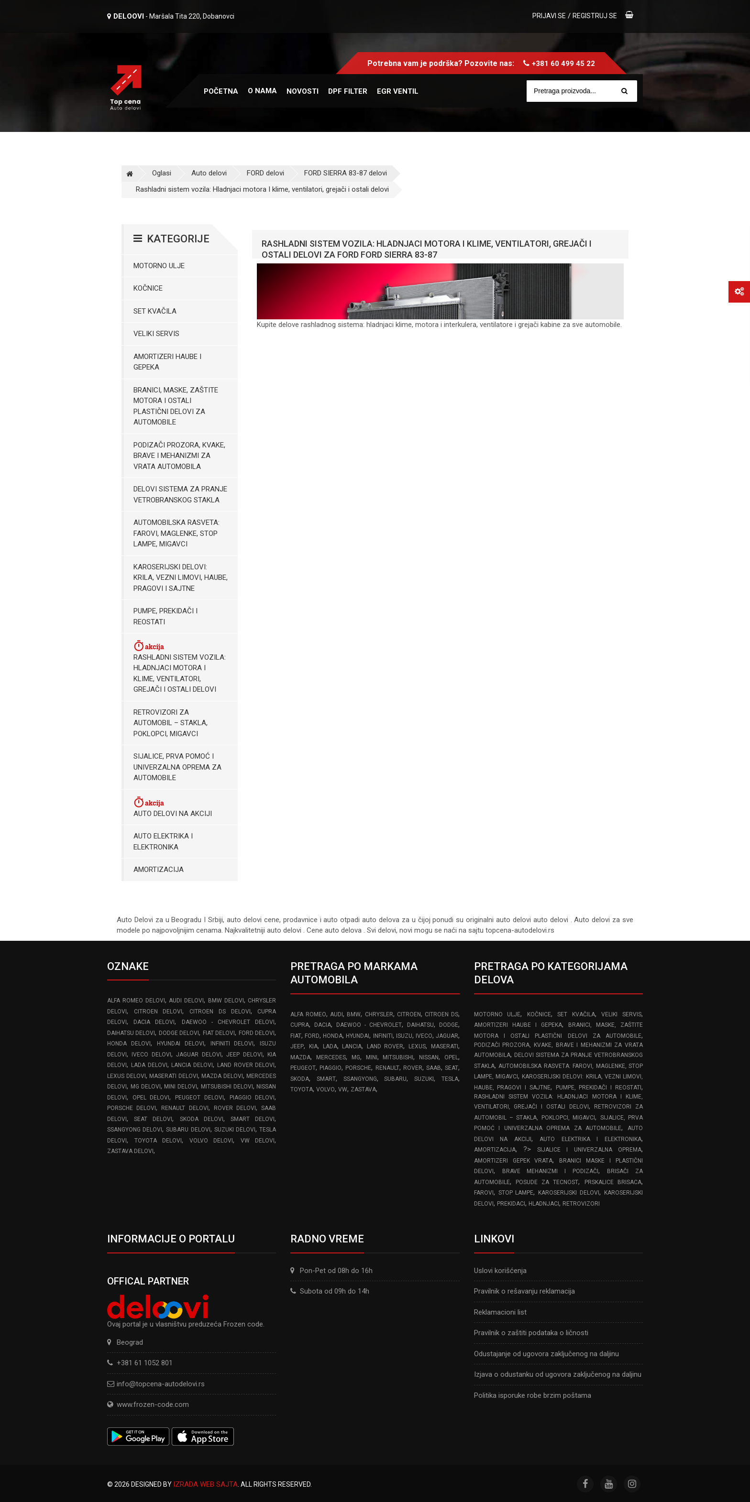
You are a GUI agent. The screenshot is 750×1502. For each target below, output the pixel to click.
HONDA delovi (129, 1043)
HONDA (332, 1036)
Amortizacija (158, 869)
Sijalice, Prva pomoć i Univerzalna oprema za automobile (177, 767)
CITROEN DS (441, 1014)
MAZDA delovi (222, 1076)
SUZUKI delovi (234, 1129)
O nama (262, 91)
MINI (371, 1057)
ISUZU (404, 1036)
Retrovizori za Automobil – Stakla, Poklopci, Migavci (170, 723)
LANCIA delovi (192, 1065)
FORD (312, 1036)
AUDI (336, 1014)
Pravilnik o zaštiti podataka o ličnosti (531, 1332)
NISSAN (429, 1057)
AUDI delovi (186, 1000)
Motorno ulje (159, 265)
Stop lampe (516, 1192)
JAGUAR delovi (198, 1054)
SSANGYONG (360, 1079)
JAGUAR (447, 1036)
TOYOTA (301, 1089)
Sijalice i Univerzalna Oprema (589, 1149)
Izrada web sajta (205, 1484)
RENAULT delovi (184, 1108)
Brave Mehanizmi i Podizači (550, 1171)
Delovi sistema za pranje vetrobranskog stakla (180, 494)
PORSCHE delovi (131, 1108)
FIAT (295, 1036)
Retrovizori (581, 1203)
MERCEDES (331, 1057)
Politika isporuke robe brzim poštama (532, 1395)
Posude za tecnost (547, 1182)
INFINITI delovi (232, 1043)
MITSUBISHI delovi (227, 1086)
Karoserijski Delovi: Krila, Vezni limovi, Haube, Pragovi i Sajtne (180, 578)
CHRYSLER (379, 1014)
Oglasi (161, 173)
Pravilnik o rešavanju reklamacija (524, 1291)
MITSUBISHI (398, 1057)
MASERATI (444, 1046)
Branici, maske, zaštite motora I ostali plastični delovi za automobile (175, 406)
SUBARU (395, 1079)
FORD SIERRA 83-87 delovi (345, 173)
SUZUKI (424, 1079)
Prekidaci (511, 1203)
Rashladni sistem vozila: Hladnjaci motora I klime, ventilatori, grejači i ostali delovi (262, 189)
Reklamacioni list (500, 1312)
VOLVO (325, 1089)
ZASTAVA (363, 1089)
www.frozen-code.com (148, 1404)
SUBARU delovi (188, 1129)
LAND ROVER (385, 1046)
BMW (354, 1014)
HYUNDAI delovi (180, 1043)
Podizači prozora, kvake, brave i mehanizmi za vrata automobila (179, 456)
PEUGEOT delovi (199, 1097)
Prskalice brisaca (613, 1182)
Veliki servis (156, 333)
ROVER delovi (235, 1108)
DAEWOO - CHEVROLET (369, 1025)
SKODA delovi (201, 1119)
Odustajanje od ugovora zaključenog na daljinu (546, 1354)
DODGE (448, 1025)
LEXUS (417, 1046)
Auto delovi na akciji (172, 806)
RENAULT (387, 1068)
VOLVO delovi (211, 1140)
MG (356, 1057)
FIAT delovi (219, 1033)
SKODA (299, 1079)
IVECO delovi (151, 1054)
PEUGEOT (303, 1068)
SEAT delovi (153, 1119)
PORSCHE (358, 1068)
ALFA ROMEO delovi (136, 1000)
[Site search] (586, 91)
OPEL (451, 1057)
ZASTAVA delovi (130, 1151)
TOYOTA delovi (158, 1140)
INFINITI (383, 1036)
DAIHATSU (420, 1025)
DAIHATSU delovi (131, 1033)
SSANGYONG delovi (134, 1129)
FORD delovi (265, 173)
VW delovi (258, 1140)
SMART (326, 1079)
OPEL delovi (151, 1097)
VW (342, 1089)
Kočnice (148, 288)
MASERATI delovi (173, 1076)
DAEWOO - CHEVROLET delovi (228, 1022)
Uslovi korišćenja (500, 1270)
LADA (330, 1046)
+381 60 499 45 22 (563, 63)
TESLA (449, 1079)
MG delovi (146, 1086)
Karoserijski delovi (568, 1192)
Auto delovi (209, 173)
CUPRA (299, 1025)
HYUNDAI (357, 1036)
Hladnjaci (544, 1203)
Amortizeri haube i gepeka (167, 362)
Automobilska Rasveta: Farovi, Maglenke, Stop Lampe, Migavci (176, 533)
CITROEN (409, 1014)
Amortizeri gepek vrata (513, 1160)
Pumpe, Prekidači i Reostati (165, 616)
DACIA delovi (154, 1022)
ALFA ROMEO (308, 1014)
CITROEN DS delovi (219, 1011)
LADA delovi (149, 1065)
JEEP (297, 1046)
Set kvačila (154, 311)
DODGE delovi (179, 1033)
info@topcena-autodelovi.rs (161, 1384)
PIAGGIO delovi (252, 1097)
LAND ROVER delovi (246, 1065)
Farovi (484, 1192)
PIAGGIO (331, 1068)
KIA (313, 1046)
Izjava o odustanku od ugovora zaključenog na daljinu (557, 1374)
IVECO (424, 1036)
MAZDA (300, 1057)
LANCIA (352, 1046)
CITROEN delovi (158, 1011)
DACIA (322, 1025)
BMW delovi (226, 1000)
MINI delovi (180, 1086)
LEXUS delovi (126, 1076)
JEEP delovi (244, 1054)
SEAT (451, 1068)
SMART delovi (253, 1119)
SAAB (433, 1068)
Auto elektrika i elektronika (163, 841)
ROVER (412, 1068)
